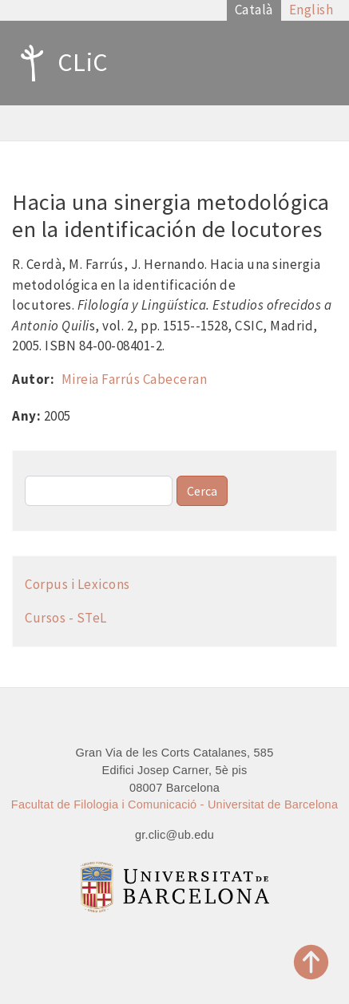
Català (254, 9)
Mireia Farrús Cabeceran (134, 379)
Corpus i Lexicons (77, 584)
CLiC (60, 63)
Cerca (202, 491)
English (311, 9)
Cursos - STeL (66, 618)
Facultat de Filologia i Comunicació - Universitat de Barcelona (174, 804)
